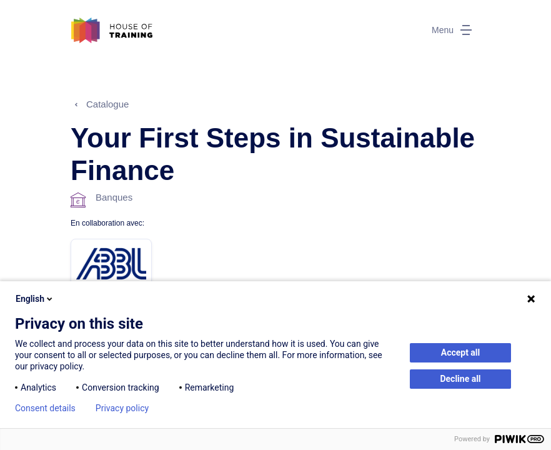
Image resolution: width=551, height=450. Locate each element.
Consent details (45, 408)
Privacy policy (122, 408)
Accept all (460, 353)
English (35, 299)
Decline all (460, 379)
